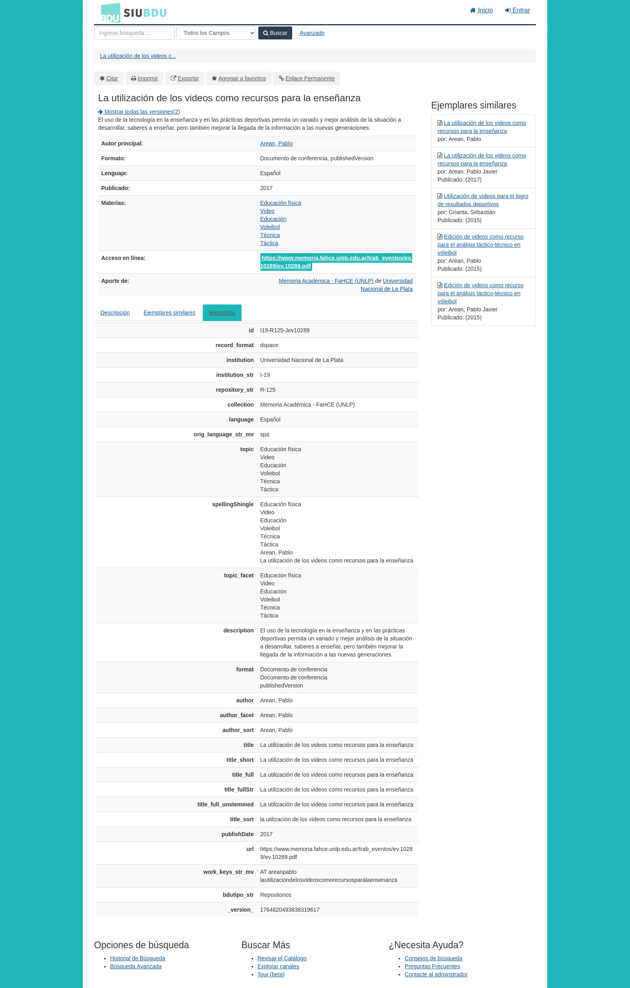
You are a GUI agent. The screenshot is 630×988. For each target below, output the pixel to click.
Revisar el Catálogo (282, 958)
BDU (108, 12)
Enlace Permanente (310, 78)
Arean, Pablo (276, 143)
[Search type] (216, 33)
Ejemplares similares (169, 312)
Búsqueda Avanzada (136, 966)
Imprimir (147, 78)
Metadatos (222, 312)
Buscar (275, 33)
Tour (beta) (271, 974)
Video (267, 211)
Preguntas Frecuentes (432, 966)
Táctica (269, 243)
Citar (112, 78)
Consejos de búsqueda (433, 958)
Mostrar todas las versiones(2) (139, 111)
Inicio (481, 10)
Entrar (517, 10)
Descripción (115, 312)
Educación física (280, 203)
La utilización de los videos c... (138, 56)
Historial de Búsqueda (137, 958)
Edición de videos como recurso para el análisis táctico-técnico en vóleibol (481, 244)
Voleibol (270, 227)
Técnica (270, 235)
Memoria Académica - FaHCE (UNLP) (327, 281)
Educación (273, 219)
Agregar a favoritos (242, 78)
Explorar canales (278, 966)
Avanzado (312, 33)
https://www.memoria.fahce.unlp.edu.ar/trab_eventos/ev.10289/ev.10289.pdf (336, 262)
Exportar (188, 78)
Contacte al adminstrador (436, 974)
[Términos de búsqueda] (134, 33)
